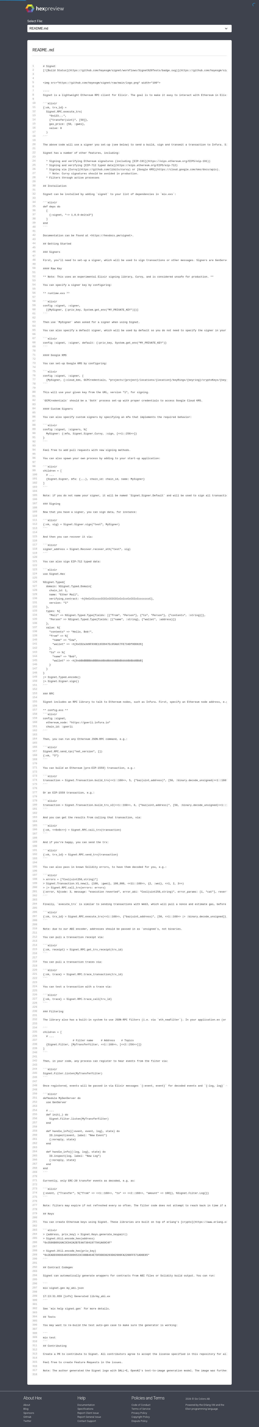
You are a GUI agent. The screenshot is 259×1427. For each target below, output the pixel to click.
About (26, 1404)
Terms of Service (141, 1408)
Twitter (27, 1421)
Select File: (35, 21)
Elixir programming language (202, 1408)
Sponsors (28, 1412)
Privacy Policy (139, 1412)
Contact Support (86, 1421)
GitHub (27, 1416)
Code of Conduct (141, 1404)
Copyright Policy (140, 1416)
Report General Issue (89, 1416)
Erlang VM (209, 1404)
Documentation (86, 1404)
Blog (25, 1408)
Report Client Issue (88, 1412)
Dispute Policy (139, 1421)
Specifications (85, 1408)
